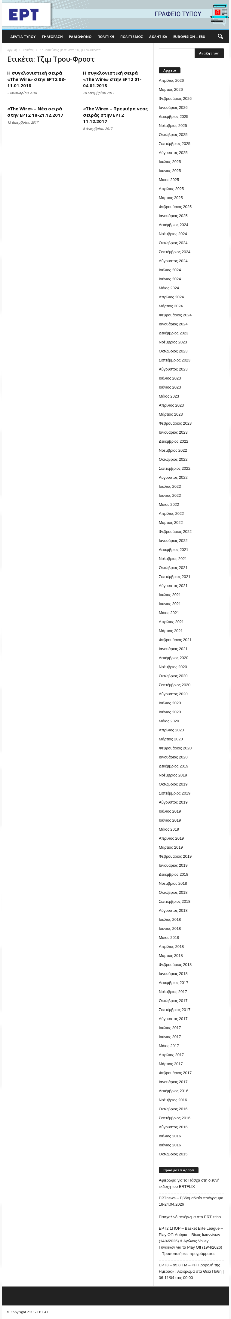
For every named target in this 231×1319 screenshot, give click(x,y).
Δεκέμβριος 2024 (173, 225)
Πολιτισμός (131, 36)
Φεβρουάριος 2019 (175, 856)
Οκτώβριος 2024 (173, 243)
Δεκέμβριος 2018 (173, 874)
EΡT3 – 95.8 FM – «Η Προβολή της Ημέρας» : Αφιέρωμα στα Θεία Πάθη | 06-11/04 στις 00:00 (191, 1271)
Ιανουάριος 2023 (173, 432)
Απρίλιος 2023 (171, 405)
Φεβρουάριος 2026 (175, 98)
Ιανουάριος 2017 (173, 1082)
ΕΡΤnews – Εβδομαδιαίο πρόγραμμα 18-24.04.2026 (191, 1201)
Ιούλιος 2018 (170, 919)
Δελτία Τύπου (22, 36)
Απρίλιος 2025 (171, 188)
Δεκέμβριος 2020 (173, 658)
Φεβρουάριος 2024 (175, 315)
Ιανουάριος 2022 (173, 540)
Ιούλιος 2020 (170, 703)
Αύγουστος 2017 (173, 1018)
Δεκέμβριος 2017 (173, 982)
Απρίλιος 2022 (171, 513)
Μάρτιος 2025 (171, 197)
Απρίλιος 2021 (171, 622)
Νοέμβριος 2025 (173, 125)
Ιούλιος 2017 (170, 1027)
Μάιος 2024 (169, 288)
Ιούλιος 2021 (170, 594)
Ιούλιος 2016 (170, 1136)
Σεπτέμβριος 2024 (174, 252)
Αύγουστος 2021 (173, 585)
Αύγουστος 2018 (173, 910)
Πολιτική (105, 36)
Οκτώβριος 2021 (173, 567)
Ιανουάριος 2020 (173, 757)
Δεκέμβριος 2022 (173, 441)
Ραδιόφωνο (80, 36)
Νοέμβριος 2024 (173, 234)
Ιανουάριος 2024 (173, 324)
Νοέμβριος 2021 (173, 558)
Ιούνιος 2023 (170, 387)
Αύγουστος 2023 (173, 369)
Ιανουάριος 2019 (173, 865)
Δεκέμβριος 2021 (173, 549)
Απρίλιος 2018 (171, 946)
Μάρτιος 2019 (171, 847)
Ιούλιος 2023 (170, 378)
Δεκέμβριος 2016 (173, 1091)
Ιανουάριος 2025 (173, 216)
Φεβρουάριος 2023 (175, 423)
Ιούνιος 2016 (170, 1145)
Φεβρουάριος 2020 (175, 748)
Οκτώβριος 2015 (173, 1154)
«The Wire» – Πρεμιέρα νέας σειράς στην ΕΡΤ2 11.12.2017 (115, 115)
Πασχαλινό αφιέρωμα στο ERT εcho (190, 1217)
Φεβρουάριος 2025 (175, 206)
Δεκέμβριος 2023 (173, 333)
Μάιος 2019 (169, 829)
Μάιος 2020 (169, 721)
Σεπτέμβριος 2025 (174, 143)
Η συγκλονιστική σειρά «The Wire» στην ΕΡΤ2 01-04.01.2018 (112, 79)
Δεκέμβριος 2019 (173, 766)
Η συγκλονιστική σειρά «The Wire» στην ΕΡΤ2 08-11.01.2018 (36, 79)
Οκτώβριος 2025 (173, 134)
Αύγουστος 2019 (173, 802)
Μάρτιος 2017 (171, 1064)
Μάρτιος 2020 (171, 739)
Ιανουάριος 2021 (173, 649)
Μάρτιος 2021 (171, 631)
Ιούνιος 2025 (170, 170)
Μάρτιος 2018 (171, 955)
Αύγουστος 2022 (173, 477)
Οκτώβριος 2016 (173, 1109)
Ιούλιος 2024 (170, 270)
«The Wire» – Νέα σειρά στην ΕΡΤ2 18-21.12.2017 (35, 112)
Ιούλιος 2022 (170, 486)
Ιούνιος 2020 (170, 712)
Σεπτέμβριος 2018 (174, 901)
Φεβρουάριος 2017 (175, 1073)
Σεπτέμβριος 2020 (174, 685)
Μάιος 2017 (169, 1046)
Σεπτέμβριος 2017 (174, 1009)
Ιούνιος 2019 (170, 820)
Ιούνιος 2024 (170, 279)
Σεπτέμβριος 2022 (174, 468)
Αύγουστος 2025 (173, 152)
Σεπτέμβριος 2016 (174, 1118)
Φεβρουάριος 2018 (175, 964)
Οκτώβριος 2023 (173, 351)
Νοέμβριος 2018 (173, 883)
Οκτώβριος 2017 (173, 1000)
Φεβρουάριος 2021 (175, 640)
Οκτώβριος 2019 (173, 784)
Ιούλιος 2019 (170, 811)
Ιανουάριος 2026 (173, 107)
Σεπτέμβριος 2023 (174, 360)
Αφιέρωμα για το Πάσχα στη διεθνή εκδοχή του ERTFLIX (189, 1183)
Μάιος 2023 (169, 396)
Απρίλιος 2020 (171, 730)
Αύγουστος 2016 (173, 1127)
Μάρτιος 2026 (171, 89)
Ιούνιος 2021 (170, 603)
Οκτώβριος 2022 (173, 459)
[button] (220, 36)
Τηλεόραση (52, 36)
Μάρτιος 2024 (171, 306)
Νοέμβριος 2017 (173, 991)
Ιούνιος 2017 (170, 1037)
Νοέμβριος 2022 (173, 450)
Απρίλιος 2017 (171, 1055)
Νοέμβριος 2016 (173, 1100)
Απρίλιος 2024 (171, 297)
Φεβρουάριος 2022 (175, 531)
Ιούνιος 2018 (170, 928)
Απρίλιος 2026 (171, 80)
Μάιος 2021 (169, 612)
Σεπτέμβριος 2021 (174, 576)
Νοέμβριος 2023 (173, 342)
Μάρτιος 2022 (171, 522)
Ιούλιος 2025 (170, 161)
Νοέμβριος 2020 (173, 667)
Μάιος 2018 (169, 937)
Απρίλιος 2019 (171, 838)
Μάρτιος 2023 (171, 414)
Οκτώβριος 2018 (173, 892)
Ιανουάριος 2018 (173, 973)
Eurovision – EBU (189, 36)
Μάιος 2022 (169, 504)
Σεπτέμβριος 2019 (174, 793)
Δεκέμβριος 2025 (173, 116)
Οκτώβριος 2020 (173, 676)
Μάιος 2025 (169, 179)
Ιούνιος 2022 (170, 495)
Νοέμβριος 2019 (173, 775)
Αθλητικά (158, 36)
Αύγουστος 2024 (173, 261)
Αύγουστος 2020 (173, 694)
